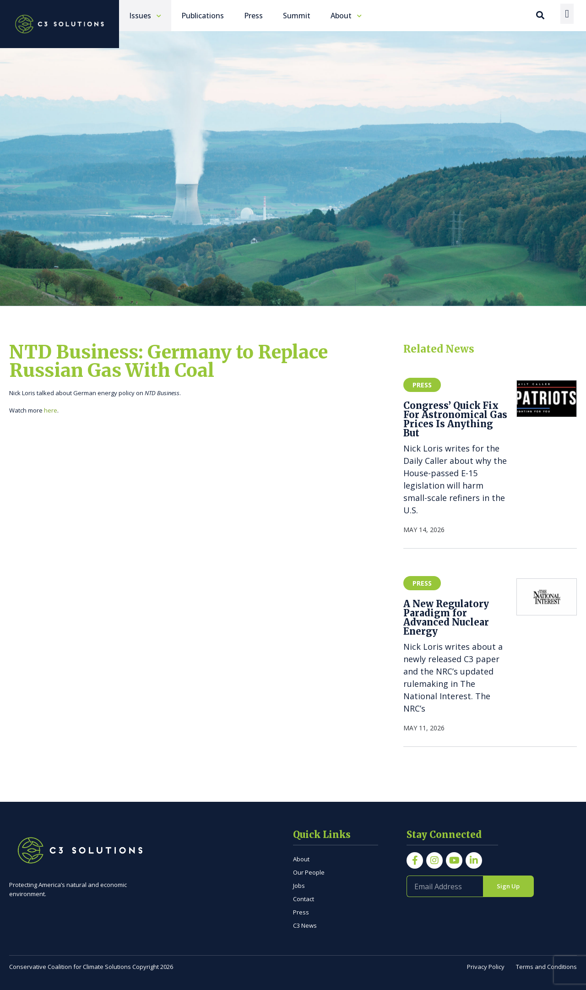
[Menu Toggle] (567, 14)
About (301, 859)
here (50, 410)
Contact (303, 899)
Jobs (299, 885)
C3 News (305, 925)
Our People (309, 872)
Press (301, 912)
